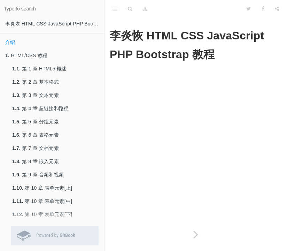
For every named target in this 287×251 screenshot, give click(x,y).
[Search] (130, 8)
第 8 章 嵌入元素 (35, 161)
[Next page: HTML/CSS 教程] (195, 234)
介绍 (10, 42)
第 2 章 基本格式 (35, 82)
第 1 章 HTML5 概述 (39, 68)
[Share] (277, 8)
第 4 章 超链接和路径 (40, 108)
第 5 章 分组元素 (35, 121)
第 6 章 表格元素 (35, 135)
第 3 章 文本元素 (35, 95)
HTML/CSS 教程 (26, 55)
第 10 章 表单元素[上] (42, 188)
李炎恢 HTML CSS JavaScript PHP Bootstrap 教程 (54, 23)
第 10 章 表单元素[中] (42, 201)
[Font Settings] (145, 8)
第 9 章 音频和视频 (38, 174)
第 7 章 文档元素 (35, 148)
